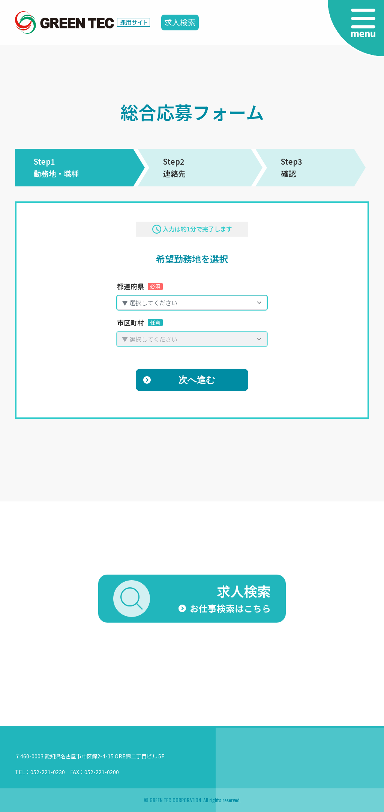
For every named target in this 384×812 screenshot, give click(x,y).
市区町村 (140, 322)
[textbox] (187, 302)
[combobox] (192, 303)
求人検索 (180, 22)
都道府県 (140, 286)
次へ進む (196, 380)
